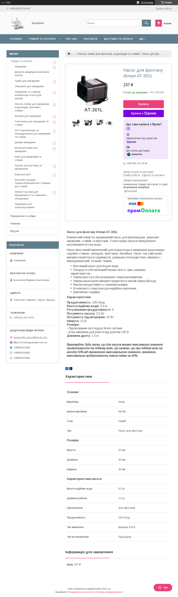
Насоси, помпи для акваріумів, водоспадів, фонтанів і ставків (32, 107)
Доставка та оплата (118, 38)
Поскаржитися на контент (81, 592)
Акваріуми (20, 66)
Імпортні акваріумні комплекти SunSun (32, 74)
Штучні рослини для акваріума (26, 149)
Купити (144, 104)
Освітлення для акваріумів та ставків (31, 123)
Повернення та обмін (23, 216)
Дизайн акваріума (25, 142)
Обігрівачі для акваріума (29, 86)
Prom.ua (106, 589)
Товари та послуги (42, 38)
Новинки (15, 223)
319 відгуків (147, 2)
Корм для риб (23, 174)
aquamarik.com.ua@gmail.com (30, 337)
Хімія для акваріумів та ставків (28, 158)
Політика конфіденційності (109, 592)
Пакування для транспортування (24, 206)
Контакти (90, 38)
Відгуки (14, 231)
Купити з (143, 113)
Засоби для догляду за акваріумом (28, 167)
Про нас (71, 38)
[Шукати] (146, 23)
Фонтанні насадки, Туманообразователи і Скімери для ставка (32, 183)
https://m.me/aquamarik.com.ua (30, 342)
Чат (163, 587)
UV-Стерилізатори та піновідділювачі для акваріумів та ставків (32, 133)
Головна (16, 38)
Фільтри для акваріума (28, 116)
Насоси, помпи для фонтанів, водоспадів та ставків (108, 53)
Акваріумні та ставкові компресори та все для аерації (28, 95)
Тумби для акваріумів (27, 80)
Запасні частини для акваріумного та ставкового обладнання (31, 195)
